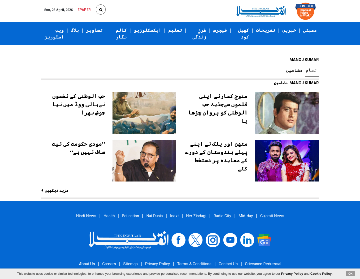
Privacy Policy (157, 264)
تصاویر (94, 30)
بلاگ (75, 30)
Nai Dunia (154, 216)
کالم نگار (121, 34)
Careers (109, 264)
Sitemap (130, 264)
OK (350, 273)
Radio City (222, 216)
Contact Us (228, 264)
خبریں (289, 30)
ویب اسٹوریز (54, 34)
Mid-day (245, 216)
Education (130, 216)
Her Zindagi (196, 216)
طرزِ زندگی (199, 34)
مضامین (294, 70)
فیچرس (220, 30)
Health (109, 216)
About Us (87, 264)
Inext (174, 216)
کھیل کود (243, 34)
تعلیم (175, 30)
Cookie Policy (321, 274)
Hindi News (86, 216)
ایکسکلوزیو (147, 30)
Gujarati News (272, 216)
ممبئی (310, 30)
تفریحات (265, 30)
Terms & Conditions (194, 264)
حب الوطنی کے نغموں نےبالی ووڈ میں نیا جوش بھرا (78, 104)
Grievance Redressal (263, 264)
